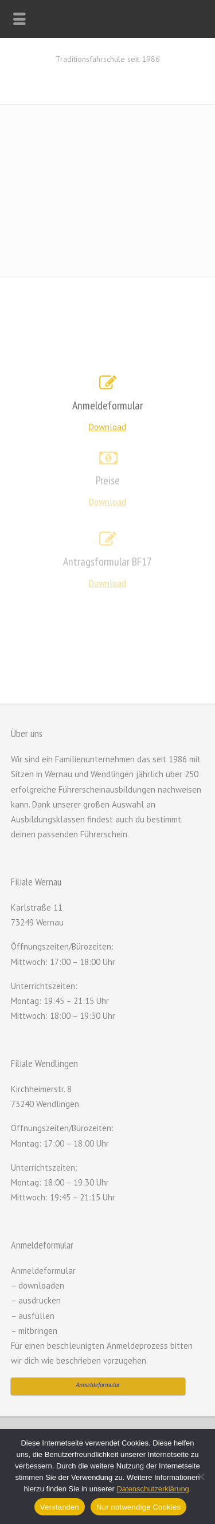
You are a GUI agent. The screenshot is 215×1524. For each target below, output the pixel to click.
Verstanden (59, 1507)
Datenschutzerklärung (152, 1488)
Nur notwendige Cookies (138, 1507)
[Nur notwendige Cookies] (200, 1476)
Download (107, 426)
